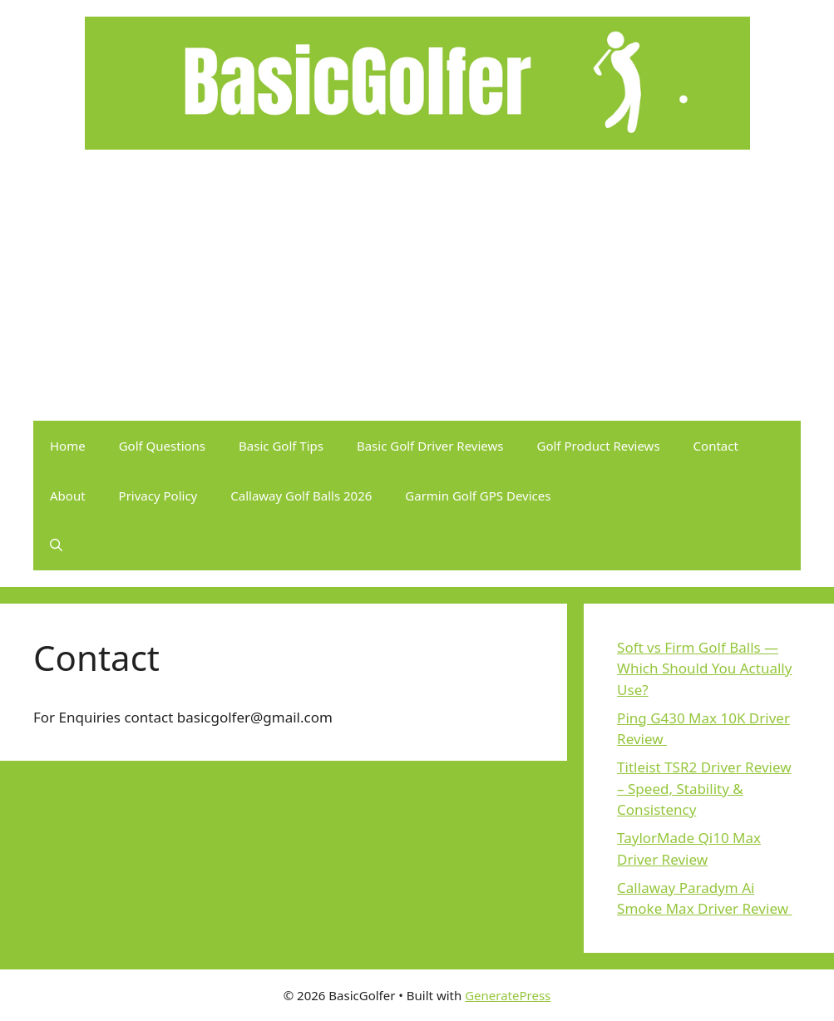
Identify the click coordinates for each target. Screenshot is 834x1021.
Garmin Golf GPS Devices (477, 495)
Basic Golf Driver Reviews (430, 445)
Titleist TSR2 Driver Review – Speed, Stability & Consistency (704, 788)
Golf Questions (162, 445)
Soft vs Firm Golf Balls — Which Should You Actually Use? (704, 668)
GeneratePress (507, 995)
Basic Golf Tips (281, 445)
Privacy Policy (158, 495)
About (68, 495)
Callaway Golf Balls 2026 (301, 495)
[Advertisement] (417, 296)
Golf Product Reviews (598, 445)
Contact (715, 445)
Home (68, 445)
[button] (56, 545)
